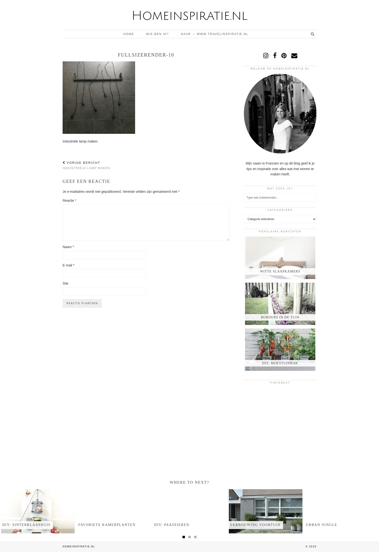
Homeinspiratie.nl (189, 16)
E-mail (68, 265)
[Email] (294, 55)
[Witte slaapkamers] (280, 258)
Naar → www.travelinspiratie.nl (214, 34)
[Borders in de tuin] (280, 304)
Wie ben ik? (157, 34)
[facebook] (275, 55)
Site (65, 283)
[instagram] (265, 55)
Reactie (69, 200)
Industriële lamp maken (86, 165)
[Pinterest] (256, 400)
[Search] (313, 34)
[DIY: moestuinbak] (280, 350)
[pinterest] (283, 55)
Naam (68, 247)
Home (129, 34)
